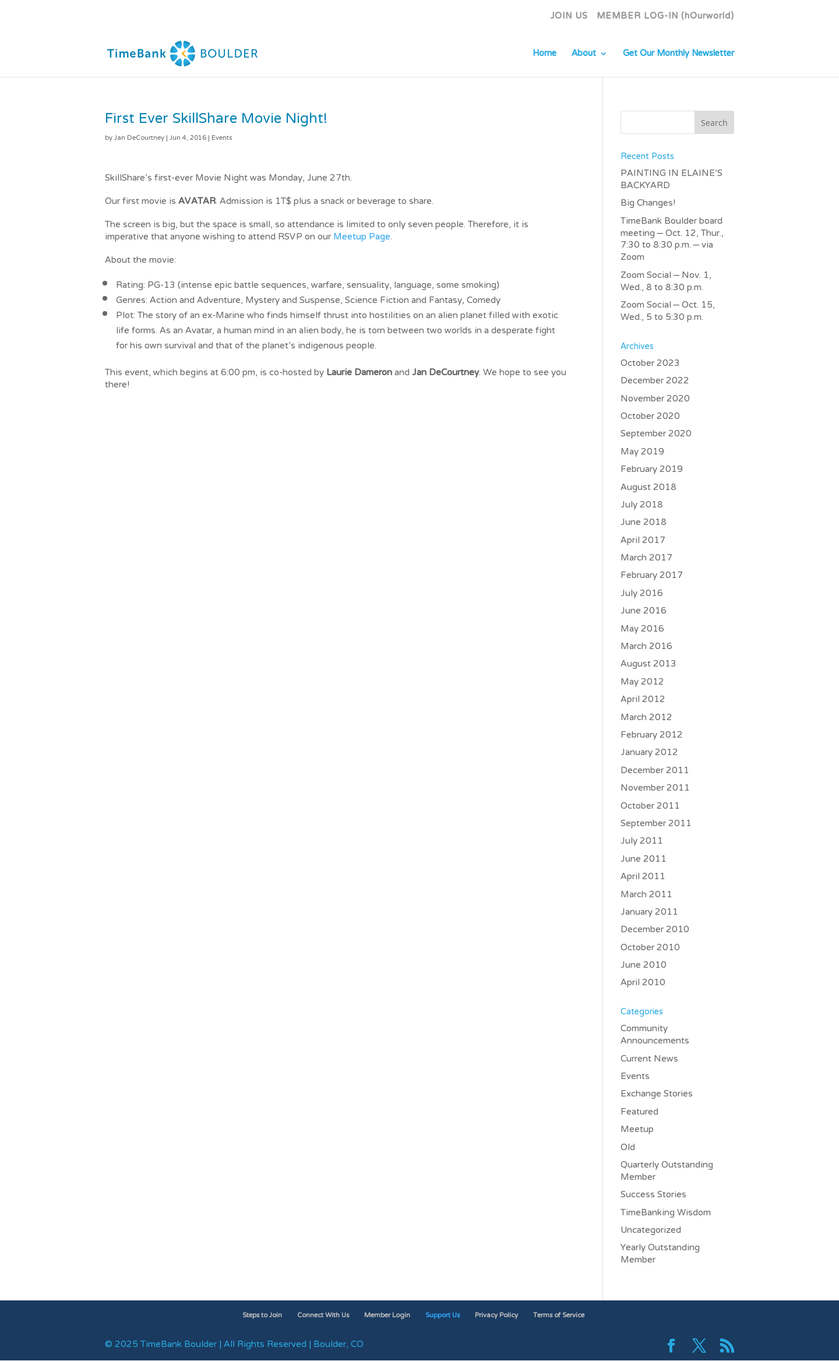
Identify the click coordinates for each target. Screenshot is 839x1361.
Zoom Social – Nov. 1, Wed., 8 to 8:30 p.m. (666, 281)
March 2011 (646, 895)
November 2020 (655, 399)
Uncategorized (651, 1230)
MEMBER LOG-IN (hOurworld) (665, 19)
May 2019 (642, 452)
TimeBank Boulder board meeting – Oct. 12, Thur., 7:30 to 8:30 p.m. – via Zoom (672, 240)
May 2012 (642, 682)
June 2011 (644, 859)
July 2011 (642, 841)
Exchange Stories (657, 1094)
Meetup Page (361, 237)
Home (544, 57)
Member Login (387, 1315)
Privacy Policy (496, 1315)
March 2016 (646, 646)
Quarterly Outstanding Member (667, 1171)
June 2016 (644, 611)
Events (221, 138)
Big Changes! (648, 203)
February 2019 (652, 469)
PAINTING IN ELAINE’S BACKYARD (671, 180)
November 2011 (655, 788)
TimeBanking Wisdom (666, 1213)
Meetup (637, 1129)
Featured (639, 1112)
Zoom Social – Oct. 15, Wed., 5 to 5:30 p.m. (668, 311)
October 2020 (650, 416)
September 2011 (656, 823)
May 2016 (642, 629)
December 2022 (655, 381)
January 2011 (649, 912)
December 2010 (655, 930)
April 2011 (643, 876)
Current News (649, 1059)
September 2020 (656, 434)
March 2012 (646, 717)
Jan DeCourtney (139, 138)
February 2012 (652, 735)
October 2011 (650, 806)
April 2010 (643, 983)
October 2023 (650, 363)
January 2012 (649, 752)
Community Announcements (655, 1035)
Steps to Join (262, 1315)
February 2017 (652, 575)
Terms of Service (558, 1315)
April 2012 (643, 699)
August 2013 (648, 664)
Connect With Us (323, 1315)
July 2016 (642, 593)
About (584, 57)
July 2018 (642, 505)
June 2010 (644, 965)
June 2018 (644, 522)
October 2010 (650, 948)
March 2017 (646, 558)
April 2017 (643, 540)
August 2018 (648, 487)
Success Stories (653, 1195)
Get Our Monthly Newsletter (678, 57)
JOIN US (569, 19)
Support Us (442, 1315)
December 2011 (655, 770)
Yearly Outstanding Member (660, 1254)
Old (628, 1147)
